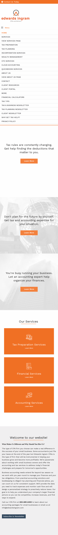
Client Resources (10, 85)
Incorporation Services (13, 53)
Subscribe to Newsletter (13, 516)
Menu (7, 28)
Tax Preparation (10, 45)
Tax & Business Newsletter (15, 105)
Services (6, 37)
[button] (2, 28)
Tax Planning (8, 49)
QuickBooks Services (12, 69)
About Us (6, 73)
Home (4, 33)
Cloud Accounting (11, 65)
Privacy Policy (9, 121)
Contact (6, 81)
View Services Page (11, 41)
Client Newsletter (11, 113)
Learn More (29, 161)
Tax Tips (5, 101)
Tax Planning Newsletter (15, 109)
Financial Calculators (13, 97)
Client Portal (8, 89)
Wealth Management (12, 57)
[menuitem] (29, 105)
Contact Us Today (10, 2)
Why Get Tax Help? (11, 117)
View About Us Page (11, 77)
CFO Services (8, 61)
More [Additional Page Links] (4, 93)
